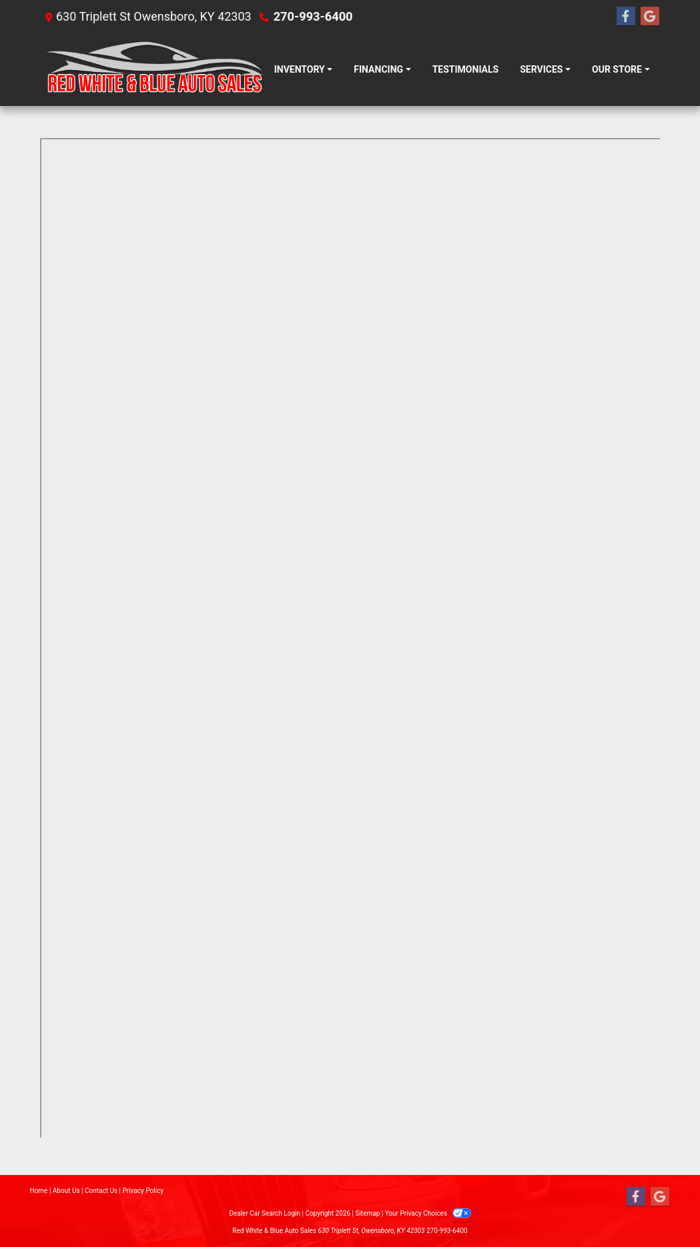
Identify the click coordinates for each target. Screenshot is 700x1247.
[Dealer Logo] (152, 70)
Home (39, 1190)
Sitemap (367, 1213)
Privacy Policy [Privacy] (143, 1190)
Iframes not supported (350, 638)
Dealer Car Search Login (264, 1213)
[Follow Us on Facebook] (626, 17)
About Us (66, 1190)
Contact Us (101, 1190)
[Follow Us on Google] (650, 17)
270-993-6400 (313, 16)
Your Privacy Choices (428, 1213)
